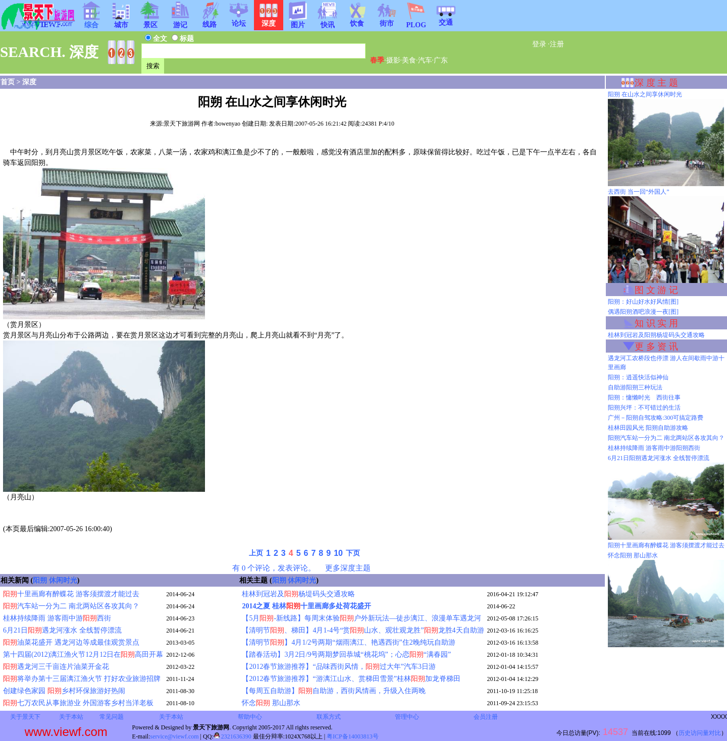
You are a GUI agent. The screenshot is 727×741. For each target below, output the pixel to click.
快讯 (328, 22)
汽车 (425, 60)
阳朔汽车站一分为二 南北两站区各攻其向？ (666, 437)
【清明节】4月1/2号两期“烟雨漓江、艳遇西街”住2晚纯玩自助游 (348, 642)
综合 (91, 22)
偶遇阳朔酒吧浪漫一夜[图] (643, 311)
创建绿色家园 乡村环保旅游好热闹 (64, 691)
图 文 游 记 (656, 290)
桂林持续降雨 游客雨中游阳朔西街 (654, 447)
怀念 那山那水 (271, 703)
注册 (557, 44)
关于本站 (71, 716)
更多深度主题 (348, 567)
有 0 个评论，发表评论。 (274, 567)
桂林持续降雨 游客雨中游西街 (57, 618)
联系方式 (329, 716)
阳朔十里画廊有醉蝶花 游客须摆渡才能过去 (666, 545)
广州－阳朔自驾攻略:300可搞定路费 (655, 417)
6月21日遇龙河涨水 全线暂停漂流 (62, 630)
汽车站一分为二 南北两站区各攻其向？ (71, 606)
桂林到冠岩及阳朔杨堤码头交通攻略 (656, 334)
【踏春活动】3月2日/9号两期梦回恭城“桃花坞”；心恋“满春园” (346, 654)
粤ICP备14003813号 (353, 736)
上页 (256, 553)
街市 (387, 20)
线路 (209, 21)
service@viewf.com (174, 736)
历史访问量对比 (700, 732)
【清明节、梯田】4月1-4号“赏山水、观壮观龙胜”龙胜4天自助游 (363, 630)
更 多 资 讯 (656, 346)
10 (338, 553)
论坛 (239, 20)
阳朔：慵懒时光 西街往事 (644, 397)
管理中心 (407, 716)
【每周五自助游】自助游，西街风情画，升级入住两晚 (334, 691)
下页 (353, 553)
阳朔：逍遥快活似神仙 (638, 377)
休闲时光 (63, 580)
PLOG (416, 22)
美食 (409, 60)
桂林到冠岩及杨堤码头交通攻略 (298, 594)
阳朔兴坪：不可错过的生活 (644, 407)
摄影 (393, 60)
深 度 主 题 (656, 83)
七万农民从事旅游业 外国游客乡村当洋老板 (78, 703)
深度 (29, 82)
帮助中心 (250, 716)
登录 (539, 44)
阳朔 (40, 580)
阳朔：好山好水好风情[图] (643, 301)
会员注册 (486, 716)
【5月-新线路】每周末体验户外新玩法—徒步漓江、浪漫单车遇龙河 (361, 618)
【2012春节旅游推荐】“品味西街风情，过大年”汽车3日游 (338, 666)
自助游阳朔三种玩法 (635, 387)
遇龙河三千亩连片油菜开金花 (56, 666)
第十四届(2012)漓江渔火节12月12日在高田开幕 (83, 654)
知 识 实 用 (656, 323)
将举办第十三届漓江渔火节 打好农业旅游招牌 (82, 678)
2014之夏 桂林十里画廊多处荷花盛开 (306, 606)
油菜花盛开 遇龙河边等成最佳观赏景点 (71, 642)
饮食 (357, 20)
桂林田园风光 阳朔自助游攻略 (648, 427)
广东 (441, 60)
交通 (446, 19)
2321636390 (232, 736)
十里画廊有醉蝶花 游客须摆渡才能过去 (71, 594)
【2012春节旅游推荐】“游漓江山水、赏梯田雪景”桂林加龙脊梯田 (351, 678)
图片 (298, 22)
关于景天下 (25, 716)
